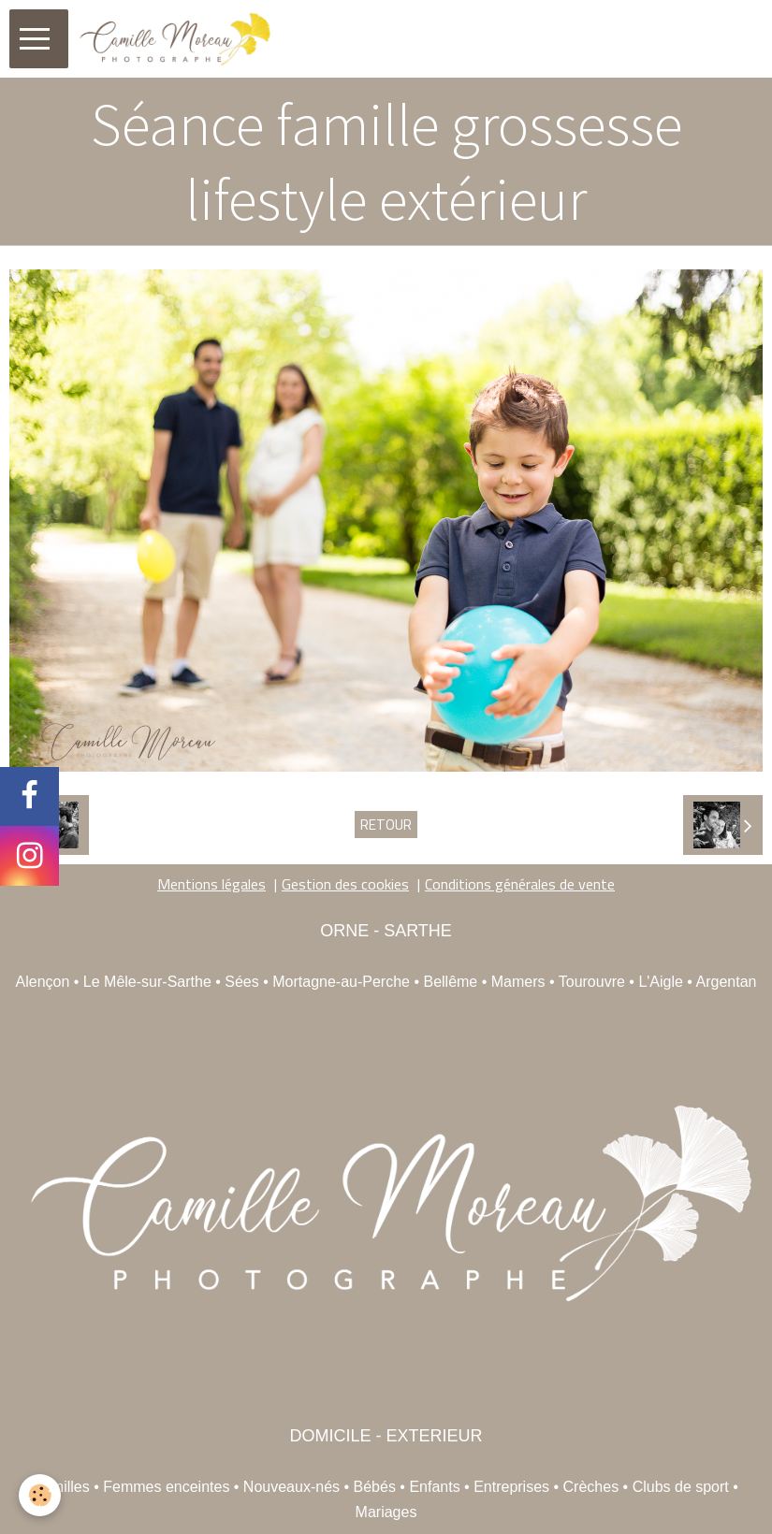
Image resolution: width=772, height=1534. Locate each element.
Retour (386, 824)
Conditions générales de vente (520, 884)
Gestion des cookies (345, 884)
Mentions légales (211, 884)
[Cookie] (40, 1495)
